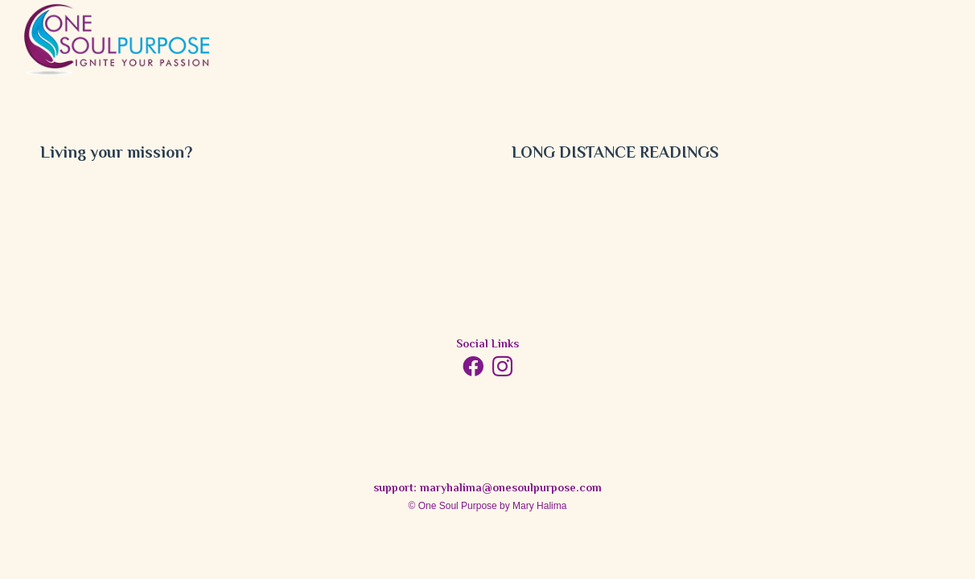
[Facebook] (473, 365)
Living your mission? (116, 154)
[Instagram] (502, 367)
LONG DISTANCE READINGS (615, 154)
